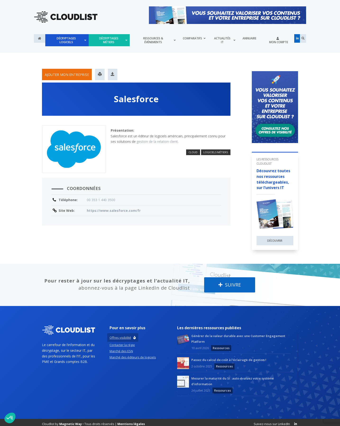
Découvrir (274, 237)
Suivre (229, 281)
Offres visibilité (120, 334)
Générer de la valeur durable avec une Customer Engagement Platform (238, 335)
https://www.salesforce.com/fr (114, 207)
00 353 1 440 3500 (101, 196)
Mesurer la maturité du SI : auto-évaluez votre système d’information (232, 377)
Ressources (221, 344)
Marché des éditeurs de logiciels (133, 353)
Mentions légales (131, 420)
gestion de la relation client (157, 138)
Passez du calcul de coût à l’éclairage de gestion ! (228, 356)
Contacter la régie (122, 341)
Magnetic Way (70, 420)
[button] (10, 418)
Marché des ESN (121, 347)
